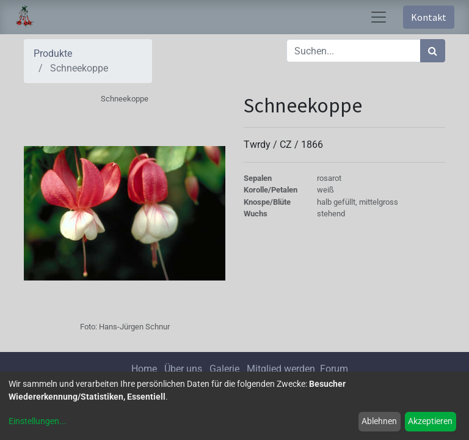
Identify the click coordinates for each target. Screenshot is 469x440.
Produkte (53, 53)
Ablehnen (379, 421)
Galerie (224, 369)
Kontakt (428, 17)
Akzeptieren (430, 421)
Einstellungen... (38, 421)
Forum (334, 369)
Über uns (183, 369)
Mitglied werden (282, 369)
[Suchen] (432, 50)
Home (144, 369)
